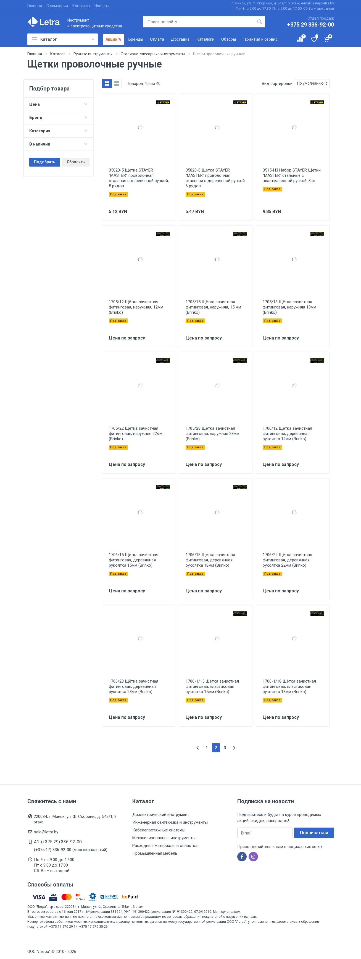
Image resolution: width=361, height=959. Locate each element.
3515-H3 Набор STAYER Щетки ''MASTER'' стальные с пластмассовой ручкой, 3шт (292, 175)
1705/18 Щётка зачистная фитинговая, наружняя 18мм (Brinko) (289, 307)
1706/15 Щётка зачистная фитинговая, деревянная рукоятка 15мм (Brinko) (133, 560)
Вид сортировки (277, 83)
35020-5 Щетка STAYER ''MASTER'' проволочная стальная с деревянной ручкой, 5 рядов (139, 178)
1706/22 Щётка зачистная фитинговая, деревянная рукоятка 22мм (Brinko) (287, 560)
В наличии (58, 144)
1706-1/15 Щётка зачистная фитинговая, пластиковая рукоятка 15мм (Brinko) (212, 686)
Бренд (58, 117)
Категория (58, 130)
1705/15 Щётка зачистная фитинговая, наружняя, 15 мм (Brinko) (213, 307)
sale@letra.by (46, 832)
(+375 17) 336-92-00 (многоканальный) (70, 849)
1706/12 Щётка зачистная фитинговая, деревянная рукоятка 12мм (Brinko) (287, 433)
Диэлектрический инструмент (160, 814)
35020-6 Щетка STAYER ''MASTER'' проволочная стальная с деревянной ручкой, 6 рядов (216, 178)
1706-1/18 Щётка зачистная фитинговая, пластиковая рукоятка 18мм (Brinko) (289, 686)
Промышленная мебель (154, 853)
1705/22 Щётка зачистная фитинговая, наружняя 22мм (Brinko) (135, 433)
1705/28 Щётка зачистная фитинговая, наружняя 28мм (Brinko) (212, 433)
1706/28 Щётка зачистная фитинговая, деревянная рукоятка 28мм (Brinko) (133, 686)
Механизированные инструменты (164, 837)
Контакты (81, 6)
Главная (34, 6)
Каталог (63, 39)
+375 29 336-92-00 (310, 24)
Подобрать (44, 162)
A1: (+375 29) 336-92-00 (58, 841)
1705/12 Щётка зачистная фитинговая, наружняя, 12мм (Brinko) (136, 307)
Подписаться (314, 832)
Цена (58, 104)
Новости (102, 6)
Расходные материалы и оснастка (164, 845)
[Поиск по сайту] (198, 21)
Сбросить (76, 162)
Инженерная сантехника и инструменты (170, 822)
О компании (57, 6)
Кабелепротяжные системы (158, 830)
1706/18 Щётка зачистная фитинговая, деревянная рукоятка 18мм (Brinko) (210, 560)
